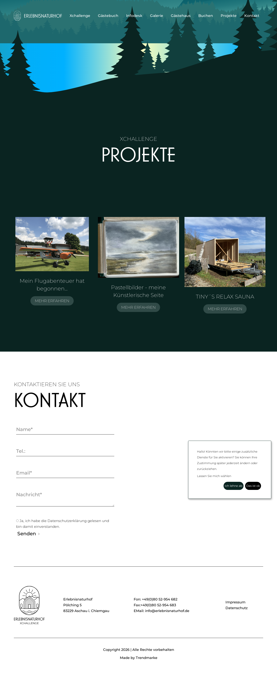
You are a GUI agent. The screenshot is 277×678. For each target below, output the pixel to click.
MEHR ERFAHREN (52, 301)
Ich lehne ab (233, 486)
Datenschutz (236, 608)
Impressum (235, 602)
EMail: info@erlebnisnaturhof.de (161, 611)
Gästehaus (181, 15)
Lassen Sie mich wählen (214, 476)
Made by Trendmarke (138, 658)
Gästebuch (108, 15)
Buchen (205, 15)
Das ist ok (253, 486)
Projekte (229, 15)
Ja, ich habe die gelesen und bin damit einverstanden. (62, 523)
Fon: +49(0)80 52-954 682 (155, 599)
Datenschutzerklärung (68, 521)
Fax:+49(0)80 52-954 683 (155, 605)
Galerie (156, 15)
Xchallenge (80, 15)
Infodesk (134, 15)
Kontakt (251, 15)
